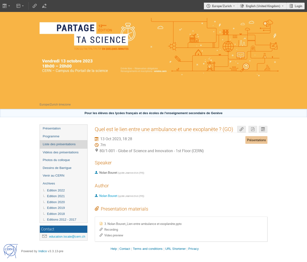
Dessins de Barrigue (57, 168)
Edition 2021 (56, 196)
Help (114, 249)
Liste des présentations (59, 144)
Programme (51, 136)
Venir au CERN (53, 175)
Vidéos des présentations (60, 152)
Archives (49, 183)
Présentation (52, 128)
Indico (42, 251)
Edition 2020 (56, 202)
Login (298, 6)
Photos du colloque (56, 160)
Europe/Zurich (222, 6)
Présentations (256, 140)
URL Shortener (175, 249)
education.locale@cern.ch (67, 236)
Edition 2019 (56, 208)
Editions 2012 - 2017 (61, 219)
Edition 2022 (56, 190)
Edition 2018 (56, 214)
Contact (124, 249)
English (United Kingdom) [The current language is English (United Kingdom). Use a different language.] (263, 6)
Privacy (193, 249)
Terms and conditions (148, 249)
